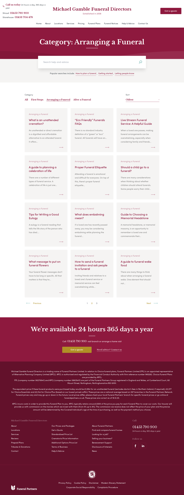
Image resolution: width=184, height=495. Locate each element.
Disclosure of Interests (102, 446)
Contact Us (143, 23)
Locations (58, 23)
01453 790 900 (19, 13)
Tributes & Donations (20, 446)
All (26, 99)
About (48, 23)
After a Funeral (82, 99)
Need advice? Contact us (109, 349)
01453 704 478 (24, 17)
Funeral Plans (94, 23)
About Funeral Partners (102, 425)
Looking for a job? (100, 433)
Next (152, 303)
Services (70, 23)
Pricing (81, 23)
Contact (14, 450)
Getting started (105, 73)
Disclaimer (94, 482)
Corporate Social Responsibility (80, 486)
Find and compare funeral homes (107, 429)
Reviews (15, 438)
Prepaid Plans (17, 442)
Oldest (142, 99)
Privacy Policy (65, 482)
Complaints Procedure (108, 486)
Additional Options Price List (64, 442)
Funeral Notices (111, 23)
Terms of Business (60, 446)
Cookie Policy (80, 482)
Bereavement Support (102, 442)
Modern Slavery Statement (113, 482)
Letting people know (124, 73)
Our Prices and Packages (63, 425)
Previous (33, 303)
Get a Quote (57, 429)
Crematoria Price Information (65, 438)
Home (38, 23)
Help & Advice (128, 23)
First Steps (37, 99)
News (94, 450)
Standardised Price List (62, 433)
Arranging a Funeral (58, 99)
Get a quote (77, 349)
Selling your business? (102, 438)
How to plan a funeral (86, 73)
